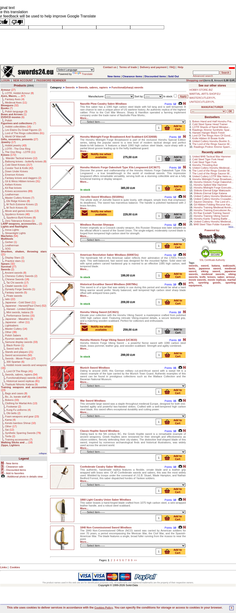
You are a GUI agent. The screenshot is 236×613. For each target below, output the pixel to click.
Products (20, 85)
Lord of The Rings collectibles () (24, 133)
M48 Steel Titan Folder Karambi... (213, 224)
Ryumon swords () (16, 338)
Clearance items (132, 76)
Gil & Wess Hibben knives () (22, 181)
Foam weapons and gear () (22, 416)
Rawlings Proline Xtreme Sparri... (213, 146)
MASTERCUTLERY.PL (202, 97)
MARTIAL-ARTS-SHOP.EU (204, 93)
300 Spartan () (15, 361)
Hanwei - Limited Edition (20, 309)
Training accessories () (19, 439)
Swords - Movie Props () (20, 358)
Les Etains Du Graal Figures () (23, 129)
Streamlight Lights (15, 233)
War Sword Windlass (93, 400)
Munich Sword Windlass (95, 367)
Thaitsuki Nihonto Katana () (21, 384)
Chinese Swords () (17, 279)
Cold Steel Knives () (18, 164)
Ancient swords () (15, 272)
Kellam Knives (13, 184)
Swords (70, 87)
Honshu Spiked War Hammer (210, 184)
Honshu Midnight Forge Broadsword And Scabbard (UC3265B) (118, 136)
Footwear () (13, 406)
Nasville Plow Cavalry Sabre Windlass (103, 103)
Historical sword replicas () (23, 381)
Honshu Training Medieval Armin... (213, 207)
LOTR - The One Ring (17, 148)
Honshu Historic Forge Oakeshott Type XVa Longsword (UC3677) (120, 167)
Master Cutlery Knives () (19, 197)
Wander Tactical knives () (21, 158)
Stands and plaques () (19, 351)
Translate (83, 74)
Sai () (9, 429)
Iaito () (10, 299)
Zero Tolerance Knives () (20, 220)
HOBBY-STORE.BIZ (201, 89)
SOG (8, 248)
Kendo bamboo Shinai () (20, 423)
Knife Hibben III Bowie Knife (208, 138)
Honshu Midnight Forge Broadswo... (212, 179)
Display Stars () (14, 257)
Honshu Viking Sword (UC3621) (99, 312)
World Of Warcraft (15, 136)
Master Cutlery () (16, 328)
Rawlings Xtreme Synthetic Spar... (211, 129)
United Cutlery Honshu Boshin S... (212, 141)
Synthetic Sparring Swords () (23, 433)
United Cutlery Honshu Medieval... (212, 167)
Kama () (10, 419)
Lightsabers (11, 325)
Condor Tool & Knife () (19, 168)
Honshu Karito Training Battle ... (212, 218)
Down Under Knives (16, 171)
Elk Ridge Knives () (18, 201)
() (8, 89)
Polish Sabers (13, 335)
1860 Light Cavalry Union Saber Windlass (105, 499)
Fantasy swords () (16, 292)
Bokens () (12, 400)
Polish (8, 120)
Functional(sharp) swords (127, 87)
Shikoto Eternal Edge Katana (210, 193)
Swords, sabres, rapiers (93, 87)
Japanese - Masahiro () (19, 318)
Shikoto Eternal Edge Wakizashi (212, 190)
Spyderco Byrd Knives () (21, 217)
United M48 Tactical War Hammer (211, 156)
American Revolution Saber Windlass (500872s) (109, 254)
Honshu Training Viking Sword (211, 215)
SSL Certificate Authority (212, 259)
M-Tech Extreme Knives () (22, 204)
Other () (11, 332)
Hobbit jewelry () (16, 145)
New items (113, 76)
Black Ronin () (15, 345)
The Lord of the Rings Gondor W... (212, 170)
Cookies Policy (103, 607)
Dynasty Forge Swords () (20, 289)
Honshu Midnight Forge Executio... (213, 187)
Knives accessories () (19, 191)
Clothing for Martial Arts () (21, 403)
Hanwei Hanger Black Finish (208, 132)
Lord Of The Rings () (19, 371)
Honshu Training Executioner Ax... (213, 210)
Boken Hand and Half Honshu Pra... (212, 121)
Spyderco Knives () (17, 214)
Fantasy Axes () (14, 99)
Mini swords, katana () (19, 312)
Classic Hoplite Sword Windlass (99, 430)
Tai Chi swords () (17, 282)
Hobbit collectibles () (18, 126)
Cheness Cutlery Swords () (21, 276)
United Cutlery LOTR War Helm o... (212, 176)
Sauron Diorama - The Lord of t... (213, 201)
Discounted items (155, 76)
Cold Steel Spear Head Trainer (210, 124)
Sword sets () (14, 348)
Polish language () (16, 111)
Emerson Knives (14, 174)
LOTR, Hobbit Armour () (19, 93)
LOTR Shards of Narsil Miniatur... (211, 127)
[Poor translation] (17, 21)
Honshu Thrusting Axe (205, 165)
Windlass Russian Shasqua (97, 224)
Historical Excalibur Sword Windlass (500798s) (109, 284)
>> (135, 560)
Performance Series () (20, 315)
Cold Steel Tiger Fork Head (208, 159)
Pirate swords (14, 295)
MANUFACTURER (212, 107)
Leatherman (12, 194)
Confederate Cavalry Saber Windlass (102, 466)
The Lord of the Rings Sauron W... (211, 144)
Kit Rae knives (13, 187)
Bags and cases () (16, 393)
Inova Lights (12, 229)
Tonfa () (10, 436)
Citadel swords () (16, 285)
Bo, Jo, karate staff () (17, 396)
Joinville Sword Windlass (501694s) (102, 196)
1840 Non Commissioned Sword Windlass (106, 527)
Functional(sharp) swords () (24, 377)
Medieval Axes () (16, 102)
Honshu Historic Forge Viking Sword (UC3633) (108, 339)
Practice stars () (14, 260)
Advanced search (203, 75)
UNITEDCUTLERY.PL (202, 101)
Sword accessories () (18, 355)
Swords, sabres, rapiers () (21, 374)
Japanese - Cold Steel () (20, 302)
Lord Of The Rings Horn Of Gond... (212, 135)
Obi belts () (13, 413)
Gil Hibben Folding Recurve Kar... (213, 204)
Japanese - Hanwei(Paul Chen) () (25, 305)
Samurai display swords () (21, 342)
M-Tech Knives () (16, 207)
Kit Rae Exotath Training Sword (212, 213)
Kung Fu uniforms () (18, 409)
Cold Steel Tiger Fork (204, 162)
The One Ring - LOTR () (20, 152)
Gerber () (11, 242)
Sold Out (173, 76)
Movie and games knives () (22, 211)
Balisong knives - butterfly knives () (25, 161)
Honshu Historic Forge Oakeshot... (213, 182)
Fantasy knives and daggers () (23, 178)
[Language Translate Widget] (75, 70)
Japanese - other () (17, 322)
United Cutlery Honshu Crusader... (213, 198)
